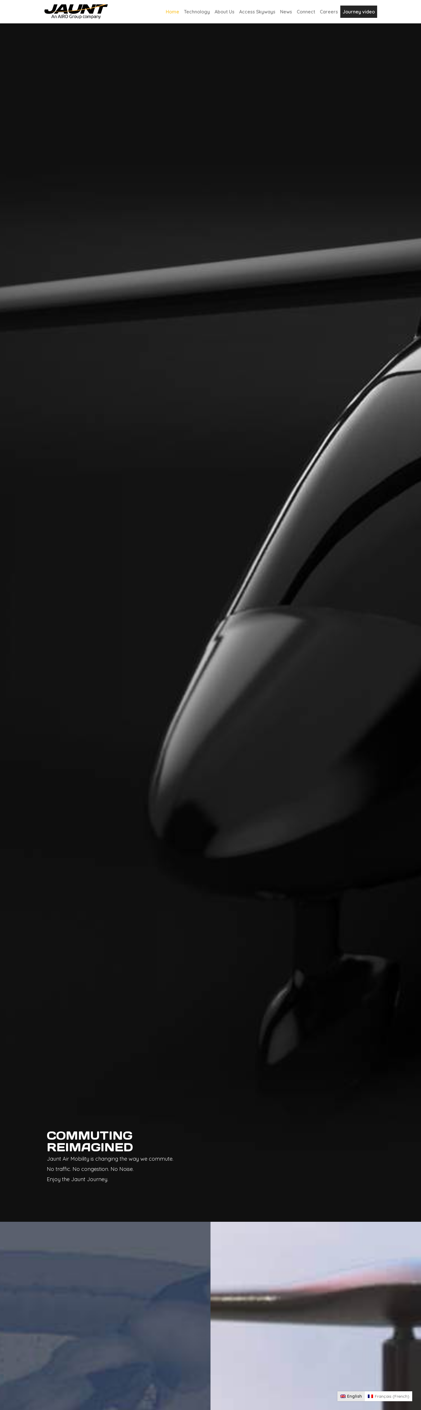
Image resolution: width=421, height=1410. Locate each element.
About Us (224, 12)
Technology (197, 12)
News (286, 12)
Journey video (359, 12)
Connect (306, 12)
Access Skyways (257, 12)
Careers (329, 12)
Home (172, 12)
